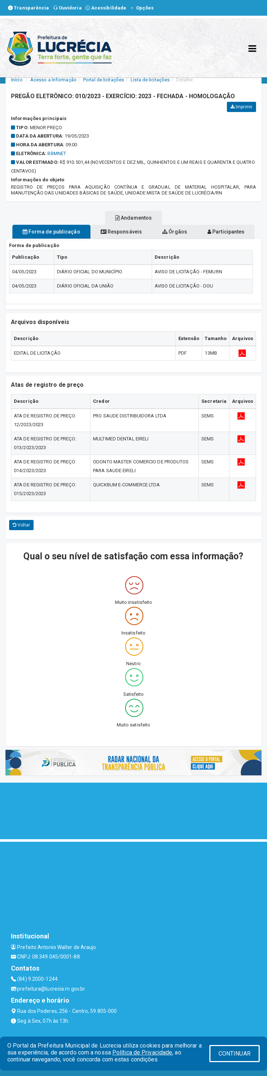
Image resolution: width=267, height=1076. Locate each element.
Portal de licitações (103, 79)
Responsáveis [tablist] (121, 232)
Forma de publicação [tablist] (51, 232)
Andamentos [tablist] (133, 218)
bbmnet (56, 153)
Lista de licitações (150, 79)
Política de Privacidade (142, 1052)
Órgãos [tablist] (174, 232)
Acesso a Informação (53, 79)
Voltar (21, 525)
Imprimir (241, 106)
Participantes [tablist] (226, 232)
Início (17, 79)
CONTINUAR (234, 1053)
